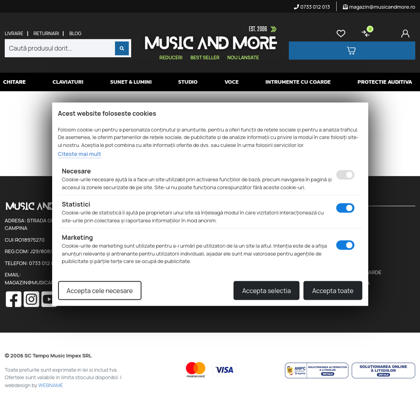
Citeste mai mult (79, 154)
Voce (231, 82)
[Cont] (407, 33)
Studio (188, 82)
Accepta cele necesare (100, 290)
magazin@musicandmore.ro (379, 6)
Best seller (204, 57)
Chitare (14, 82)
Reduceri (171, 57)
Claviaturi (68, 82)
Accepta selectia (266, 290)
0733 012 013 (312, 6)
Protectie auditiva (385, 82)
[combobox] (68, 48)
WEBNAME (50, 385)
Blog (75, 33)
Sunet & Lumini (131, 82)
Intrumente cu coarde (298, 82)
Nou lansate (243, 57)
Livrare (14, 33)
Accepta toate (332, 290)
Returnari (46, 33)
